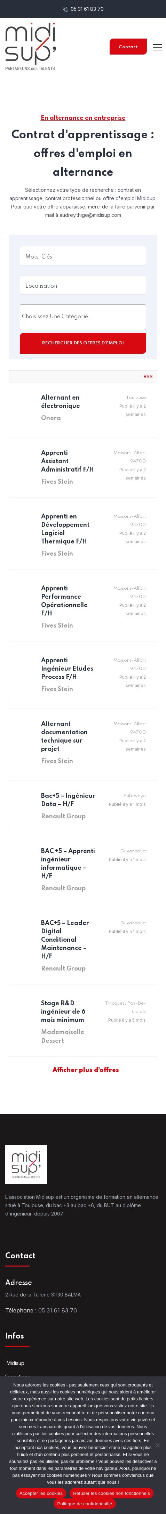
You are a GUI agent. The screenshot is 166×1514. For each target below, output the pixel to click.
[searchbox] (83, 316)
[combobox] (83, 317)
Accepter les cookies (41, 1493)
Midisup (14, 1363)
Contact (128, 47)
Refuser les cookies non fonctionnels (111, 1493)
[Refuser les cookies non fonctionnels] (157, 1445)
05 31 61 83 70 (83, 9)
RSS (148, 376)
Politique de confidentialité (84, 1503)
